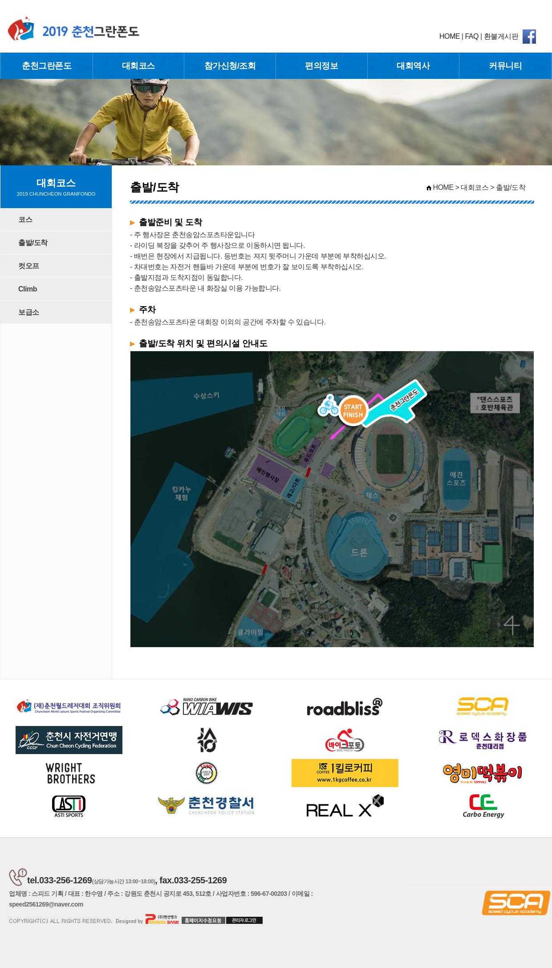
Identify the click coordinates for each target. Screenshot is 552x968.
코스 (25, 219)
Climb (27, 289)
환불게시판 (501, 36)
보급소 (28, 312)
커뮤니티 (505, 65)
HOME (449, 36)
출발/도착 (33, 242)
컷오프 (28, 266)
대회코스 (138, 65)
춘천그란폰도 (46, 65)
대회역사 (413, 65)
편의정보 (321, 65)
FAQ (472, 36)
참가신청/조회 (230, 65)
